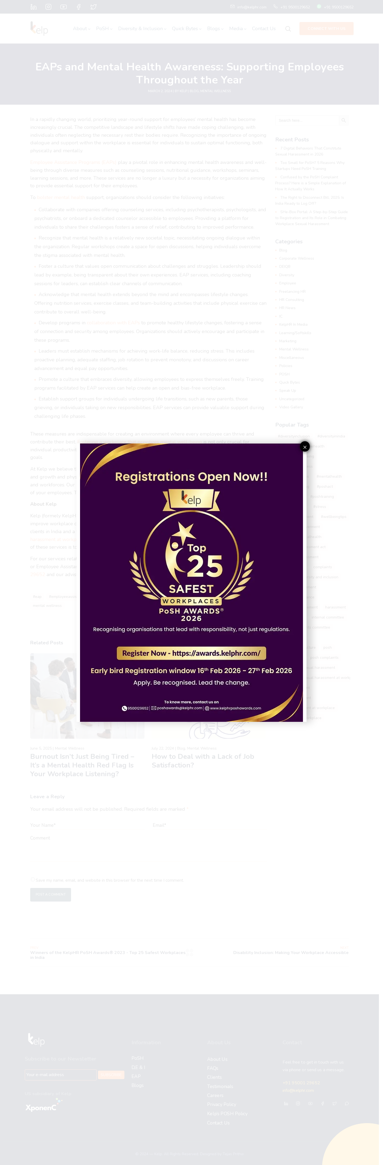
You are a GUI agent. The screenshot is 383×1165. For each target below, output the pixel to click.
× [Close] (305, 447)
